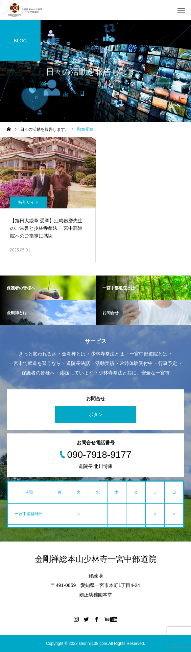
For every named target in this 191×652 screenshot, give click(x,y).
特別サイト (28, 202)
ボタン (96, 414)
